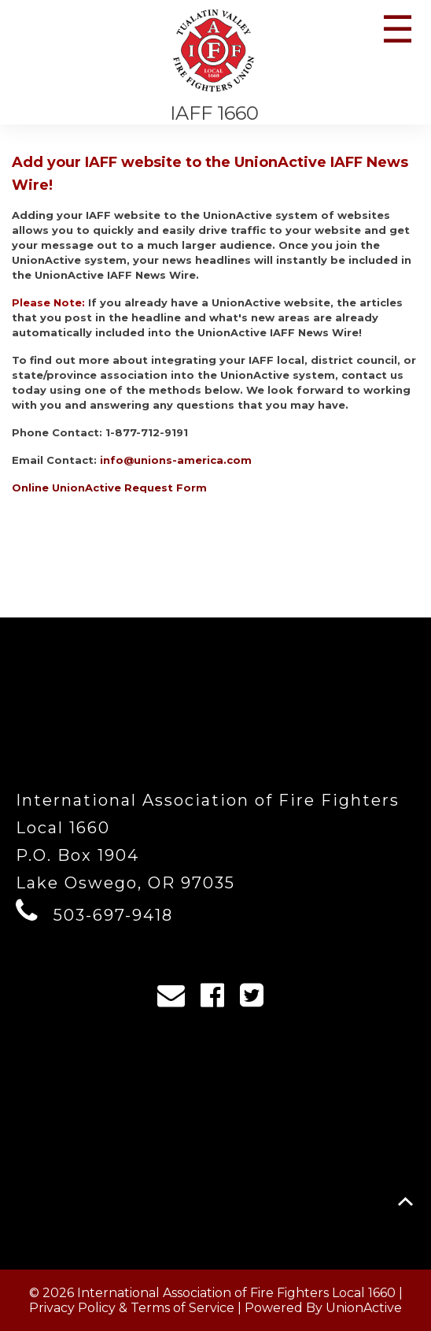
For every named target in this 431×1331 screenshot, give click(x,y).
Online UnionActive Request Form (109, 487)
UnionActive (364, 1307)
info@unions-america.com (176, 460)
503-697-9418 (113, 915)
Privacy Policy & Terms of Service (131, 1307)
